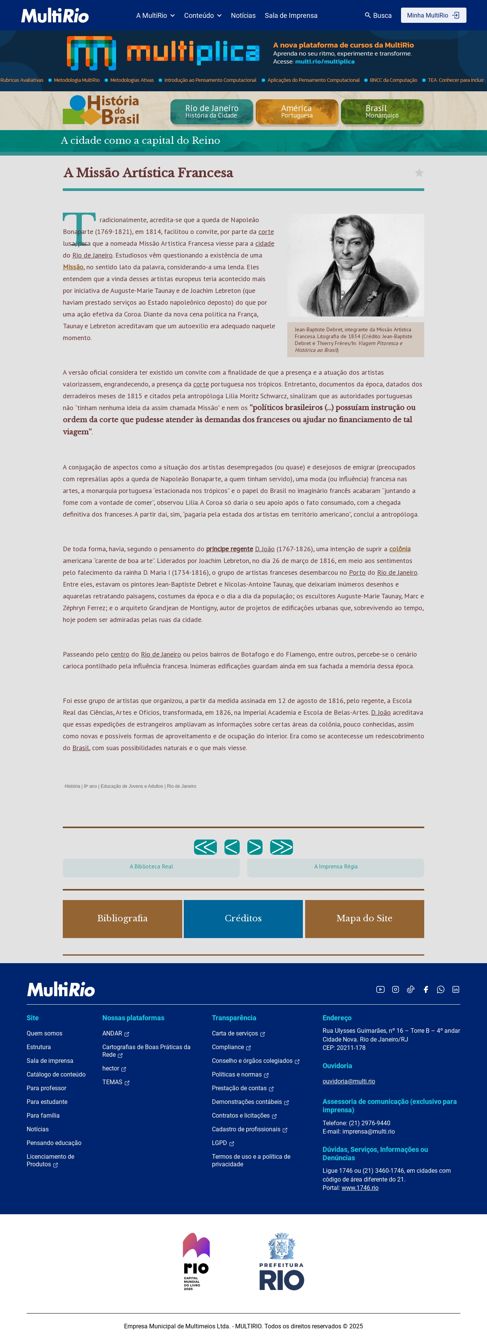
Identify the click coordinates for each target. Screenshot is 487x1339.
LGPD (223, 1143)
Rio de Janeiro (92, 255)
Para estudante (47, 1101)
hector (114, 1068)
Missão (73, 266)
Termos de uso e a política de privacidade (251, 1160)
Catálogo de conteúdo (56, 1074)
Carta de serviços (239, 1033)
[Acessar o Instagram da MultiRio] (395, 989)
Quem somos (44, 1033)
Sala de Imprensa (291, 15)
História (72, 786)
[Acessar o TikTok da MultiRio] (410, 989)
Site (33, 1018)
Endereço (337, 1018)
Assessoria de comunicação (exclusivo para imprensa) (390, 1105)
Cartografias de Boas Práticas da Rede (146, 1051)
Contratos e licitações (244, 1116)
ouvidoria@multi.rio (349, 1081)
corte (266, 231)
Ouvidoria (337, 1066)
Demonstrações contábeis (251, 1102)
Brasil (80, 747)
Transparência (234, 1018)
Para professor (46, 1088)
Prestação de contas (243, 1088)
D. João (265, 548)
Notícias (243, 15)
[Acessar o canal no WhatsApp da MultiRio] (441, 989)
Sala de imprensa (50, 1060)
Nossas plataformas (133, 1018)
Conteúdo (203, 15)
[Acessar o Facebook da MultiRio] (425, 989)
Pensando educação (54, 1143)
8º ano (90, 786)
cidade (264, 243)
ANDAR (116, 1033)
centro (120, 654)
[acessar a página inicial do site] (55, 15)
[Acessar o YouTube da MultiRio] (380, 989)
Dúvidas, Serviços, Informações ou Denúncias (375, 1153)
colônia (400, 548)
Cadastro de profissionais (250, 1129)
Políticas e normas (240, 1074)
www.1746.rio (360, 1187)
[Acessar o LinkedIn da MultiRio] (455, 989)
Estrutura (39, 1047)
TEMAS (116, 1082)
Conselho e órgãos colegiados (256, 1061)
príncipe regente (229, 548)
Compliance (231, 1047)
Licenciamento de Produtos (50, 1160)
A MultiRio (155, 15)
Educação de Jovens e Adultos (132, 786)
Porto (357, 572)
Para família (43, 1115)
